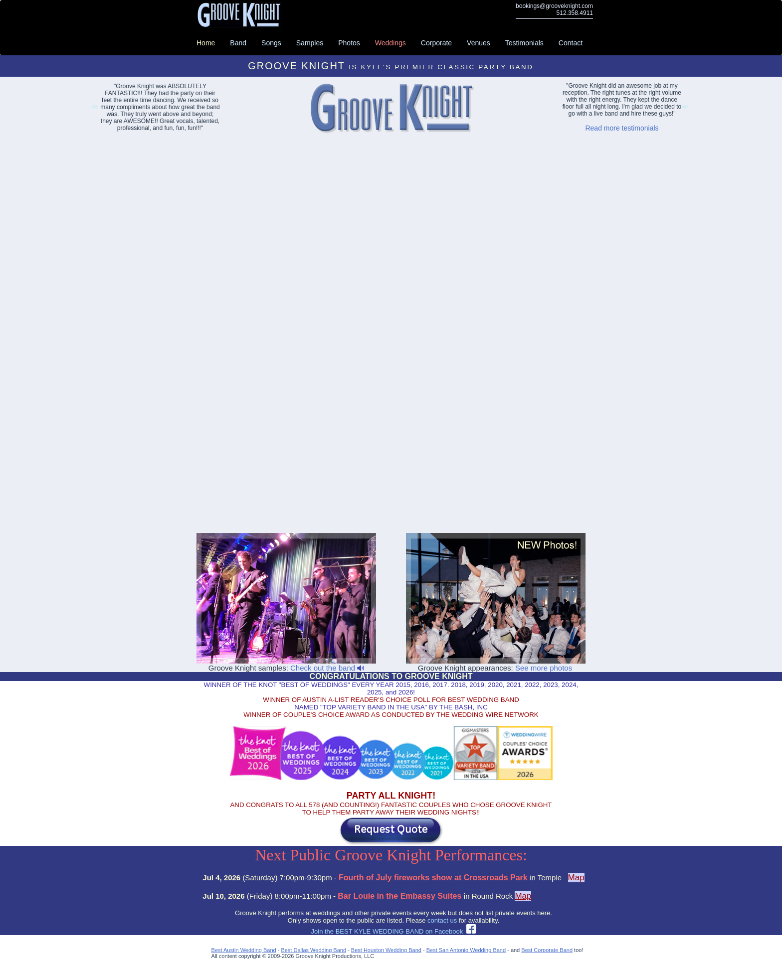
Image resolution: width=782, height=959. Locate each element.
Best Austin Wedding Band (243, 950)
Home (205, 43)
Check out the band (327, 668)
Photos (349, 43)
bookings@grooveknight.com (554, 5)
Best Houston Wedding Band (386, 950)
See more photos (543, 668)
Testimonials (524, 43)
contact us (442, 920)
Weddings (390, 43)
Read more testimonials (621, 128)
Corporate (436, 43)
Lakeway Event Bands (94, 108)
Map (576, 877)
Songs (271, 43)
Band (238, 43)
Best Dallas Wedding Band (313, 950)
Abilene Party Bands (684, 108)
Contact (571, 43)
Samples (309, 43)
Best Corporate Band (547, 950)
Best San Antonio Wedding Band (466, 950)
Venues (478, 43)
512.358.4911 (575, 12)
